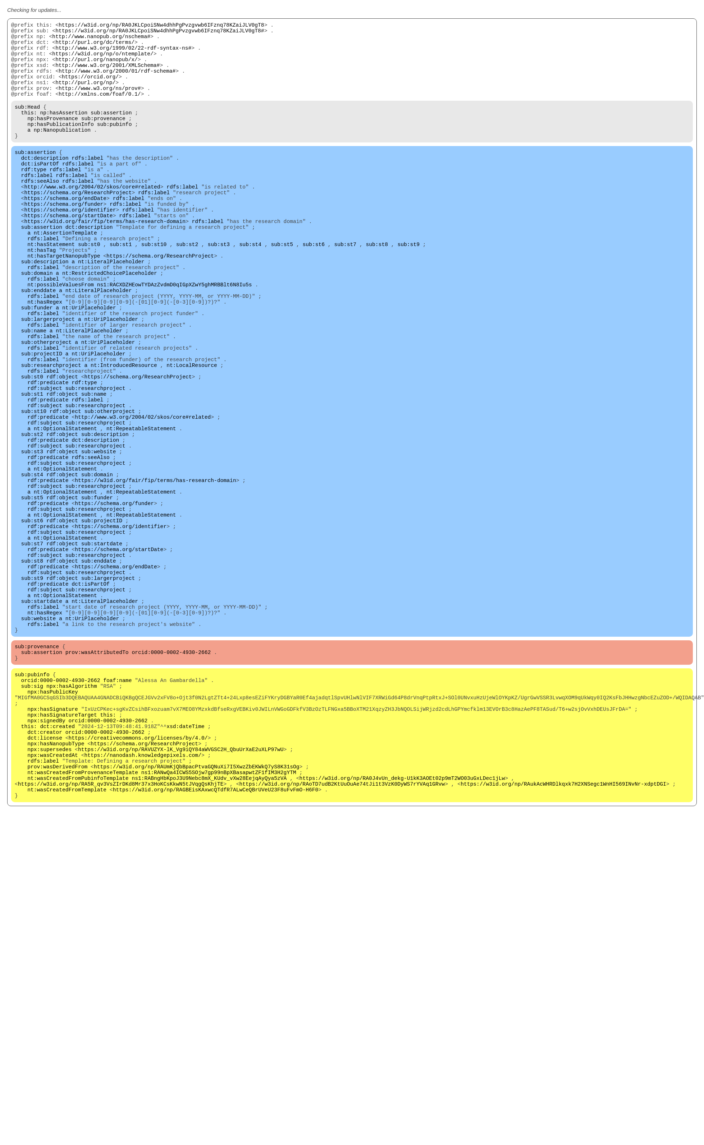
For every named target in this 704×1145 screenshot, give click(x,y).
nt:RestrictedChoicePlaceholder (109, 331)
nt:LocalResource (191, 446)
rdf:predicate (47, 468)
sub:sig (32, 842)
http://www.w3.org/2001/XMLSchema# (107, 76)
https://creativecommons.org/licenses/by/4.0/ (138, 907)
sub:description (45, 317)
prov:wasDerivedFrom (57, 943)
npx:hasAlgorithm (71, 842)
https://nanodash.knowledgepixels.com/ (142, 928)
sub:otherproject (46, 418)
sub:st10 (153, 295)
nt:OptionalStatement (65, 526)
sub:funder (37, 374)
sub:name (33, 403)
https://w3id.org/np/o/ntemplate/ (102, 61)
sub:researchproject (51, 446)
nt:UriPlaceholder (89, 374)
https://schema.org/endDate (65, 238)
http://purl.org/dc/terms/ (94, 47)
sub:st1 (121, 295)
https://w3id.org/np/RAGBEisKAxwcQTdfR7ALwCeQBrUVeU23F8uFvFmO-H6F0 (216, 972)
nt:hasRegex (44, 367)
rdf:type (33, 202)
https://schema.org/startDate (68, 259)
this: (29, 133)
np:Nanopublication (62, 155)
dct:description (45, 187)
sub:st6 (313, 295)
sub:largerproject (48, 389)
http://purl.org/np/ (85, 97)
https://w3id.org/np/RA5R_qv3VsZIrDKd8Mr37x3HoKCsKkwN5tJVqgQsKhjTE (121, 964)
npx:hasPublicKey (52, 849)
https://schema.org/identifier (70, 252)
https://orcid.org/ (90, 90)
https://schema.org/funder (63, 245)
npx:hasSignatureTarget (62, 878)
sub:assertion (111, 133)
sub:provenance (103, 141)
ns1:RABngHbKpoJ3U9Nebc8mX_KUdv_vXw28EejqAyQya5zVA (209, 957)
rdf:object (62, 461)
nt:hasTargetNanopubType (63, 310)
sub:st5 (282, 295)
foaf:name (117, 835)
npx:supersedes (49, 921)
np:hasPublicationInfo (60, 148)
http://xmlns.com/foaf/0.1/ (100, 112)
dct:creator (44, 900)
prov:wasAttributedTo (97, 803)
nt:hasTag (41, 302)
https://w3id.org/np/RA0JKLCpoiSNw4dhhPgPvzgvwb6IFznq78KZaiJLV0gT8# (159, 33)
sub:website (98, 554)
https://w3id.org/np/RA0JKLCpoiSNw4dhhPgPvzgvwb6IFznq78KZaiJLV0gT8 (161, 25)
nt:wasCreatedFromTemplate (66, 972)
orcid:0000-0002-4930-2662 (171, 803)
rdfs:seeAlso (40, 216)
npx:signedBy (46, 885)
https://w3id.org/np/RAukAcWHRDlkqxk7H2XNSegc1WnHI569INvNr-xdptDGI (563, 964)
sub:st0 (89, 295)
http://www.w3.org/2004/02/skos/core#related (92, 223)
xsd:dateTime (185, 892)
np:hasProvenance (52, 141)
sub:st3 (219, 295)
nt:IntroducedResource (124, 446)
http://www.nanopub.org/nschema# (101, 40)
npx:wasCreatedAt (52, 928)
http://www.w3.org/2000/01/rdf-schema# (117, 83)
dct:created (57, 892)
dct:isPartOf (40, 195)
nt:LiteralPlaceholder (111, 317)
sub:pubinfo (114, 148)
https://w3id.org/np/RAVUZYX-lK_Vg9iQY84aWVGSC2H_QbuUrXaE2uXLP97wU (181, 921)
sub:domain (37, 331)
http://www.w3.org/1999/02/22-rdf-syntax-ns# (123, 54)
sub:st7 (345, 295)
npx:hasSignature (52, 871)
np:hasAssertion (63, 133)
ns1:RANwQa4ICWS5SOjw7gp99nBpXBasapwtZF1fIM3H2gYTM (218, 950)
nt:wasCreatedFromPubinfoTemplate (77, 957)
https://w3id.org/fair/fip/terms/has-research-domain (104, 267)
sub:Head (27, 126)
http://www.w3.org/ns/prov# (100, 105)
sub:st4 (250, 295)
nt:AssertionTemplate (65, 281)
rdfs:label (87, 187)
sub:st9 (408, 295)
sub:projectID (41, 432)
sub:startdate (101, 669)
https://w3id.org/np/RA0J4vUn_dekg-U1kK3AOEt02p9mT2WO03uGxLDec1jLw (402, 957)
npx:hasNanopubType (55, 914)
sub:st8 (377, 295)
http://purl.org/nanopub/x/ (96, 69)
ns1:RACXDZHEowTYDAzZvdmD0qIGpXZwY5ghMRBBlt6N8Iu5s (174, 346)
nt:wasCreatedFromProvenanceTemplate (82, 950)
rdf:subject (44, 475)
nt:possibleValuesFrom (60, 346)
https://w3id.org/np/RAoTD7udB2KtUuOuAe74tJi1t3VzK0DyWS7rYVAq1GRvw (342, 964)
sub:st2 (187, 295)
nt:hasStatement (51, 295)
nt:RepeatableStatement (141, 526)
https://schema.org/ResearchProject (78, 231)
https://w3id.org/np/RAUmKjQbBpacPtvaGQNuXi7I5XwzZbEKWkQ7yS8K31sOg (197, 943)
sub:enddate (38, 353)
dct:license (44, 907)
